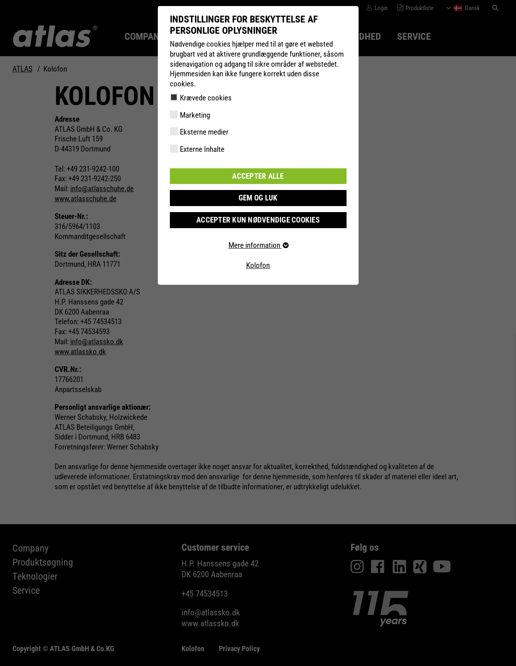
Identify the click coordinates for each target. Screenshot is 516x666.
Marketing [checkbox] (195, 115)
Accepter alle (257, 176)
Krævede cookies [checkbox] (206, 97)
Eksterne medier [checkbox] (204, 132)
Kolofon (258, 265)
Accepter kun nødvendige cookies (258, 220)
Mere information (258, 245)
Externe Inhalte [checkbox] (202, 149)
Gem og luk (258, 197)
